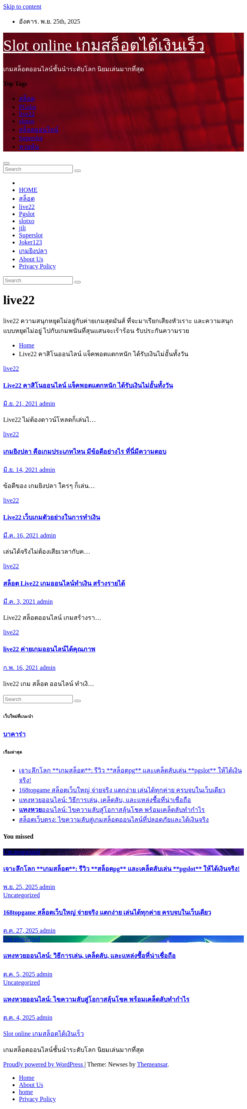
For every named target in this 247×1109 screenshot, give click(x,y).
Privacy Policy (37, 266)
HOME (28, 190)
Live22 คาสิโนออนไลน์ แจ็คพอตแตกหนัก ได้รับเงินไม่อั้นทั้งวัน (88, 385)
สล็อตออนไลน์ (38, 129)
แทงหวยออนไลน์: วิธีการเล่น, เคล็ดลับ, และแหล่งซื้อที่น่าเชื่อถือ (105, 800)
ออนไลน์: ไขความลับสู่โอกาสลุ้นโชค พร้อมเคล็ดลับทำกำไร (112, 809)
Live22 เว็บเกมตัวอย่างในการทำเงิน (51, 517)
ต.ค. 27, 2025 (21, 930)
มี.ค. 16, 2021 (21, 535)
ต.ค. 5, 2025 (20, 974)
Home (26, 345)
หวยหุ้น (29, 146)
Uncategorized (21, 851)
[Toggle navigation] (6, 163)
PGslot (27, 107)
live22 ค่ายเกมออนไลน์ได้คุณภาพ (49, 649)
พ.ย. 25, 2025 (21, 887)
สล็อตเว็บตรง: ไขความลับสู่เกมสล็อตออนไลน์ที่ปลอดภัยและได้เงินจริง (114, 819)
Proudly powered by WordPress (43, 1064)
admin (47, 403)
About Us (31, 259)
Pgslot (27, 214)
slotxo (26, 121)
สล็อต (27, 98)
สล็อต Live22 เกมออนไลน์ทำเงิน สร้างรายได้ (64, 583)
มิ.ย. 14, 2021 (21, 469)
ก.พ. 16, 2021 (21, 667)
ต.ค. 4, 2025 (20, 1017)
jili (22, 228)
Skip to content (22, 6)
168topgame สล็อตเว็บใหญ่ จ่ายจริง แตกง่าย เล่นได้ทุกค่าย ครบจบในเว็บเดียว (122, 790)
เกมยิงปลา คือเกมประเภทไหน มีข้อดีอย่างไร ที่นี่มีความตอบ (84, 451)
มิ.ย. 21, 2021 (21, 403)
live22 (27, 114)
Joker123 (30, 242)
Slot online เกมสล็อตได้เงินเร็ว (103, 45)
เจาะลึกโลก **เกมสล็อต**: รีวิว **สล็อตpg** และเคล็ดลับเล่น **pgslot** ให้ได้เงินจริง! (121, 868)
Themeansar (152, 1064)
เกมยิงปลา (33, 251)
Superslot (31, 138)
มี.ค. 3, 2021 (20, 601)
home (26, 1092)
